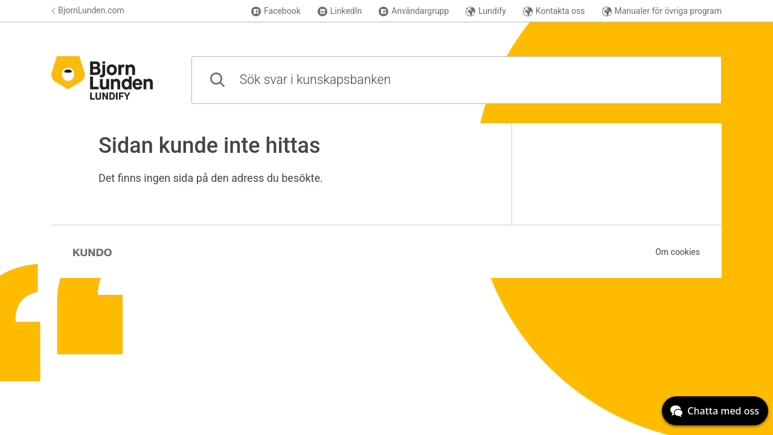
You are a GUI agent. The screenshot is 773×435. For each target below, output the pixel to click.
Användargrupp (414, 11)
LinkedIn (340, 11)
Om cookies (677, 252)
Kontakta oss (554, 11)
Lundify (485, 11)
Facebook (276, 11)
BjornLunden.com (87, 10)
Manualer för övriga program (662, 11)
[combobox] (456, 80)
